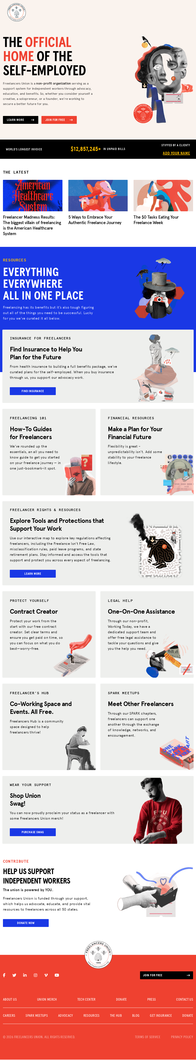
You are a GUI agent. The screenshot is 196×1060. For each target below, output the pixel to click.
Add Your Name (176, 153)
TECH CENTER (86, 1000)
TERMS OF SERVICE (147, 1037)
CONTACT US (184, 1000)
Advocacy (65, 1016)
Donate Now (26, 923)
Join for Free (59, 120)
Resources (91, 1016)
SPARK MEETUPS (37, 1016)
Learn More (20, 120)
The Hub (116, 1016)
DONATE (121, 1000)
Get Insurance (161, 1016)
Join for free (166, 975)
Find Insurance (34, 391)
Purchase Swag (34, 832)
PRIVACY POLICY (182, 1037)
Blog (135, 1016)
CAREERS (9, 1016)
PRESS (151, 1000)
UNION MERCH (47, 1000)
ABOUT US (10, 1000)
